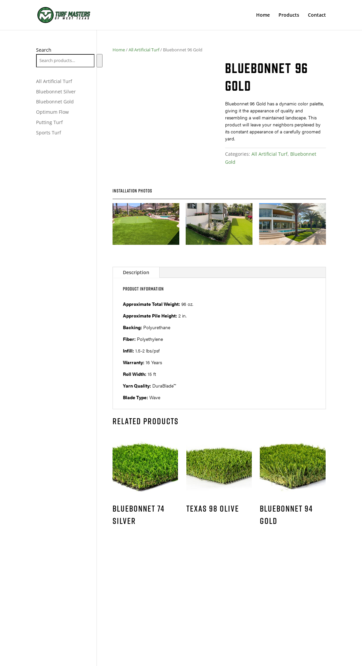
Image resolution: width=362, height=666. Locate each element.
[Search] (99, 60)
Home (263, 15)
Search (43, 50)
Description (136, 272)
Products (289, 15)
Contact (317, 15)
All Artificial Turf (144, 50)
